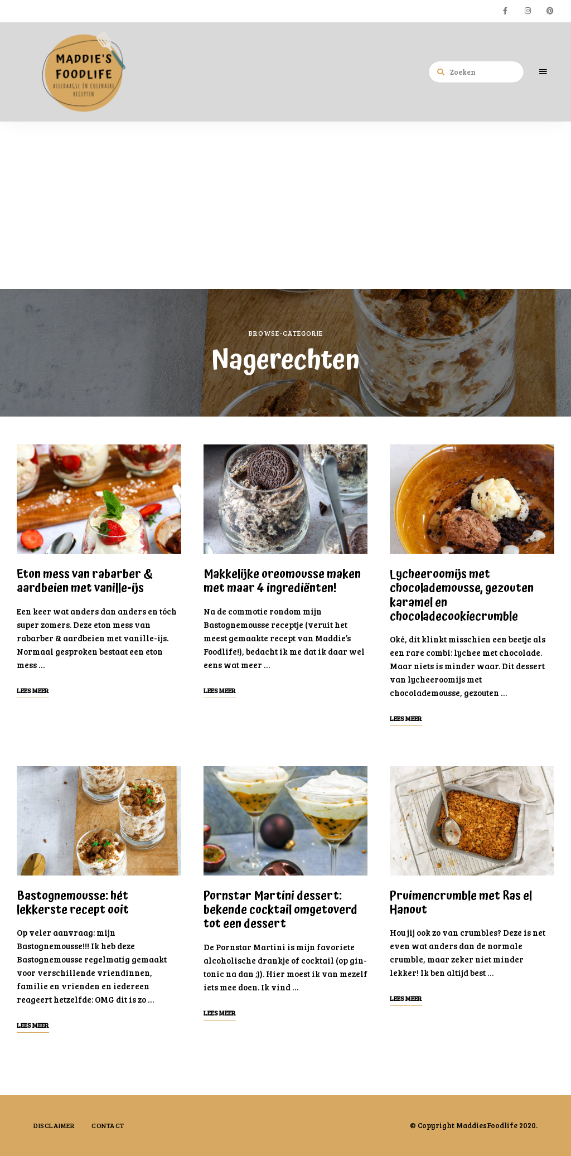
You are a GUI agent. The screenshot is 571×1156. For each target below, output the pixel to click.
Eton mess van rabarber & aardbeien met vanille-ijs (85, 581)
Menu (543, 72)
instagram (527, 11)
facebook (505, 11)
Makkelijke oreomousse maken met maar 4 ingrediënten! (282, 581)
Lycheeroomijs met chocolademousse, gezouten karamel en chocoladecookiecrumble (462, 595)
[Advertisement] (285, 205)
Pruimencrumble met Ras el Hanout (461, 903)
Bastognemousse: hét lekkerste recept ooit (73, 903)
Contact (107, 1125)
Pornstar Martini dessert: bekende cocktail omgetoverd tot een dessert (280, 910)
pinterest (550, 11)
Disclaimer (54, 1125)
